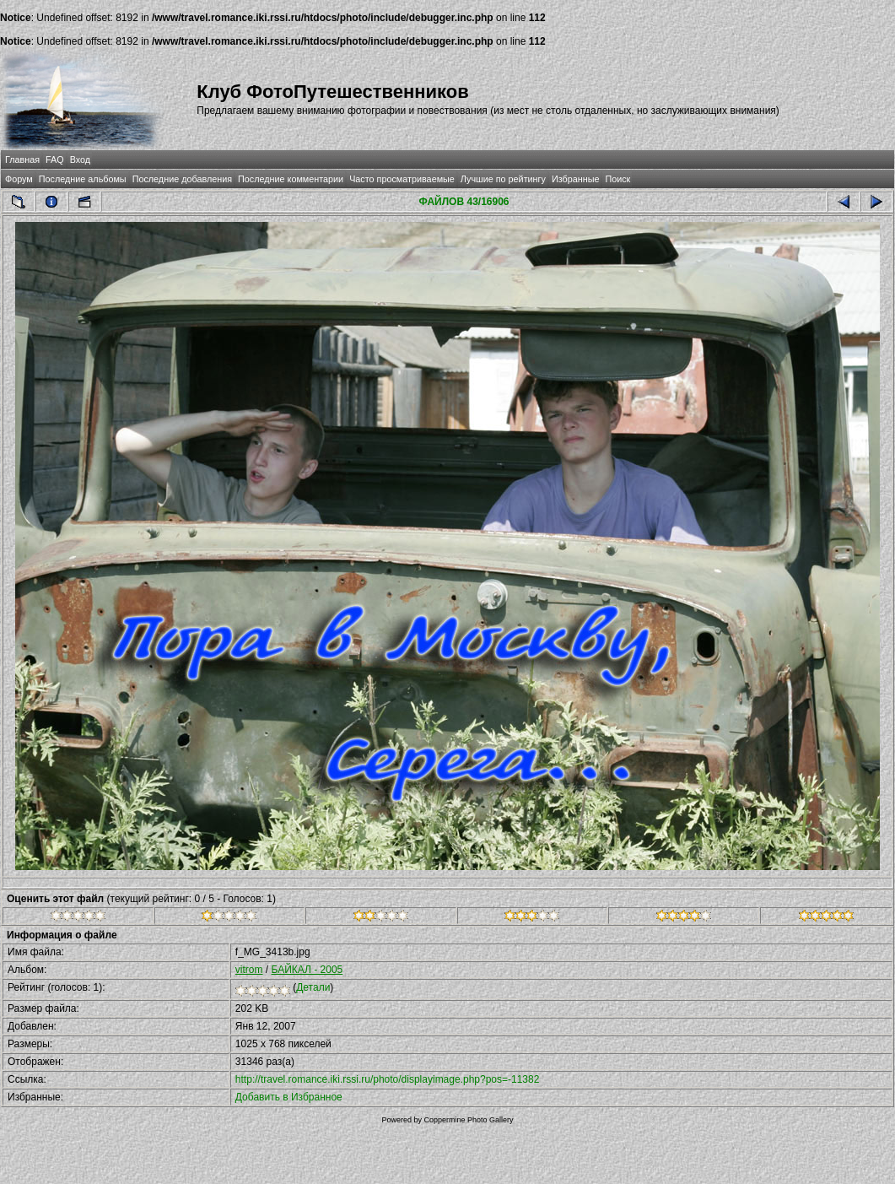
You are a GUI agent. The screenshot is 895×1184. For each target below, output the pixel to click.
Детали (313, 987)
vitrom (249, 970)
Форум (19, 179)
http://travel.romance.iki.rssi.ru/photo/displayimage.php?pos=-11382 (387, 1079)
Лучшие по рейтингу (503, 179)
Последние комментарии (290, 179)
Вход (80, 159)
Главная (22, 159)
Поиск (617, 179)
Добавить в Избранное (288, 1097)
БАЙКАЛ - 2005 (307, 970)
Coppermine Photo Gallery (468, 1120)
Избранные (575, 179)
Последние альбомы (83, 179)
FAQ (55, 159)
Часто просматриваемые (402, 179)
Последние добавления (182, 179)
